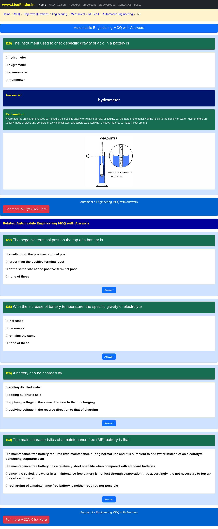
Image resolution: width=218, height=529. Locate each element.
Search (61, 4)
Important (89, 4)
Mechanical (78, 14)
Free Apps (74, 4)
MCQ (52, 4)
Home (42, 4)
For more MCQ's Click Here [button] (26, 209)
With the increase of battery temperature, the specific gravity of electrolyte (74, 306)
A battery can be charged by (34, 373)
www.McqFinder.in (18, 5)
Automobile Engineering (118, 14)
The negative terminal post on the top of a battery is (54, 240)
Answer (109, 290)
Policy (137, 4)
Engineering (59, 14)
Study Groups (107, 4)
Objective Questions (36, 14)
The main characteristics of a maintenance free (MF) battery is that (67, 439)
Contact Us (124, 4)
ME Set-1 (93, 14)
